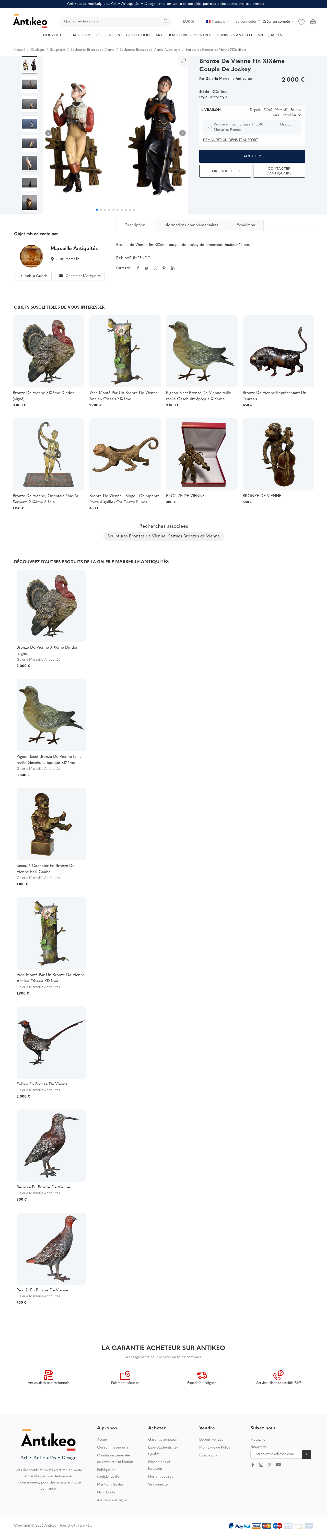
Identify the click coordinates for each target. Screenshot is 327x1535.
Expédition (246, 225)
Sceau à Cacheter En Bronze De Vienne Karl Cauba (45, 869)
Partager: (123, 268)
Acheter (252, 156)
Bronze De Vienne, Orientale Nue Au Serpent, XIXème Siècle (46, 499)
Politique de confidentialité (108, 1473)
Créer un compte (276, 22)
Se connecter (246, 22)
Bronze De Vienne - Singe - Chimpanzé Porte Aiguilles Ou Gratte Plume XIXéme (124, 499)
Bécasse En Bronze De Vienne (43, 1187)
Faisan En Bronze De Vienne (42, 1084)
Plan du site (106, 1492)
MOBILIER (81, 35)
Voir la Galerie (33, 276)
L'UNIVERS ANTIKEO (234, 35)
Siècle (204, 92)
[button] (182, 133)
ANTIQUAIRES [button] (270, 35)
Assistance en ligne (111, 1500)
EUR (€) (191, 22)
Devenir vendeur (212, 1440)
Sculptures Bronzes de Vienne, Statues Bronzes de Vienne (163, 536)
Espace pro (208, 1455)
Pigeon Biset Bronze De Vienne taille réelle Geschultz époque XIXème (198, 396)
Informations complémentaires (191, 225)
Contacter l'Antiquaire (278, 171)
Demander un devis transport (230, 140)
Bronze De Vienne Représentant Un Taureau (274, 396)
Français (217, 22)
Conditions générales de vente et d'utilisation (115, 1459)
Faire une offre (225, 171)
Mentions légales (110, 1485)
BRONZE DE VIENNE (185, 496)
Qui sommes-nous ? (113, 1448)
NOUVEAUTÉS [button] (55, 35)
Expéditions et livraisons (159, 1465)
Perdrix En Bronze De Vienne (42, 1290)
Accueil (102, 1440)
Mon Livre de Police (214, 1448)
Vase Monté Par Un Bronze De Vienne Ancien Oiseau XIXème (123, 396)
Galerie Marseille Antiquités (38, 660)
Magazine (257, 1440)
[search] (115, 22)
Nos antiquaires (160, 1477)
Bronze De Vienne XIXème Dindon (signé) (44, 396)
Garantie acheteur (162, 1440)
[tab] (135, 225)
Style (203, 97)
